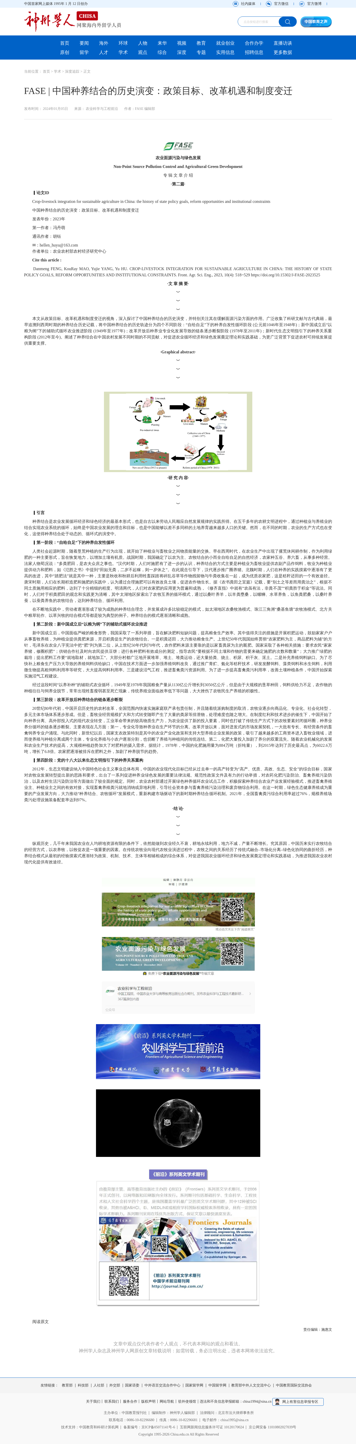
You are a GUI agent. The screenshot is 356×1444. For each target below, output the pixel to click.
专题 (201, 52)
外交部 (114, 1385)
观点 (142, 52)
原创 (64, 52)
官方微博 (314, 4)
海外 (103, 43)
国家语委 (132, 1385)
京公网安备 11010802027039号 (272, 1427)
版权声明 (148, 1401)
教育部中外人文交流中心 (251, 1385)
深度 (181, 52)
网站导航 (168, 1401)
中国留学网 (217, 1385)
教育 (201, 43)
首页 (64, 43)
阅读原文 (40, 1321)
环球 (123, 43)
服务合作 (129, 1401)
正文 (87, 71)
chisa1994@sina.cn (260, 1401)
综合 (162, 52)
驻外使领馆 (189, 1401)
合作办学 (254, 43)
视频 (181, 43)
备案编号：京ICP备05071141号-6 (149, 1427)
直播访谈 (283, 43)
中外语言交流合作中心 (162, 1385)
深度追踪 (72, 71)
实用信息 (225, 52)
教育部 (67, 1385)
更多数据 (283, 52)
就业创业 (225, 43)
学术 (123, 52)
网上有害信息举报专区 (303, 1401)
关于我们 (90, 1401)
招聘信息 (254, 52)
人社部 (98, 1385)
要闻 (84, 43)
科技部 (83, 1385)
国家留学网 (194, 1385)
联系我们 (110, 1401)
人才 (103, 52)
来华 (162, 43)
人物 (142, 43)
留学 (84, 52)
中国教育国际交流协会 (294, 1385)
